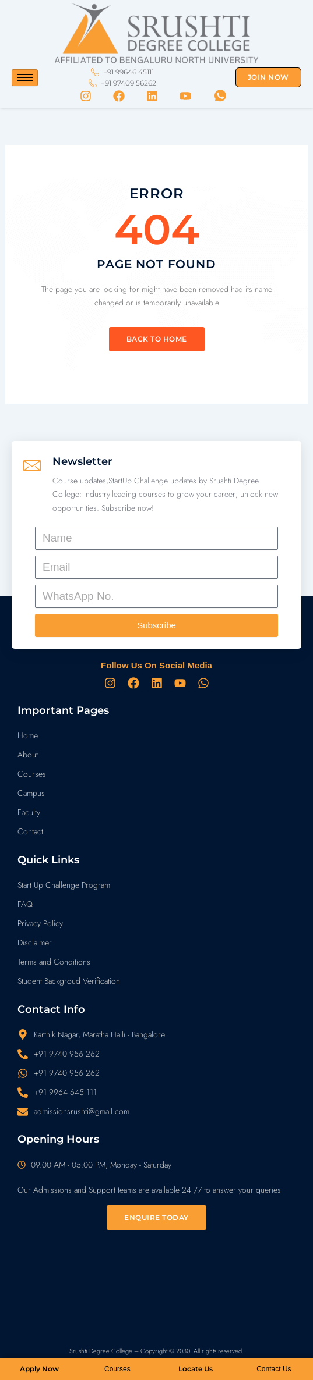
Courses (117, 1369)
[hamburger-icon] (25, 77)
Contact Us (273, 1369)
